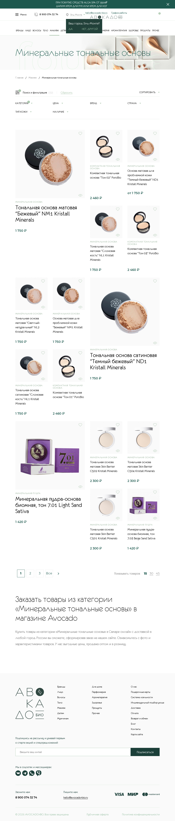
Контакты (135, 729)
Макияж (54, 30)
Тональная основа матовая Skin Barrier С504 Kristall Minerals (141, 466)
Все (49, 573)
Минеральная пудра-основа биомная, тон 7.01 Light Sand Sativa (48, 505)
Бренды (19, 30)
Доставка (135, 707)
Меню (21, 14)
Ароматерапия (119, 30)
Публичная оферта (98, 814)
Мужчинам (63, 718)
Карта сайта (137, 734)
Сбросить (66, 92)
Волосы (37, 30)
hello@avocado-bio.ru (96, 12)
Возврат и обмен (139, 718)
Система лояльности (142, 697)
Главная (19, 77)
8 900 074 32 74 (48, 14)
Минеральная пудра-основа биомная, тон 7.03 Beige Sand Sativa (141, 534)
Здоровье (133, 30)
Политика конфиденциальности (141, 814)
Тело (45, 30)
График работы (119, 12)
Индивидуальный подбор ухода (147, 702)
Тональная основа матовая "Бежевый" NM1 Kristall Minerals (46, 213)
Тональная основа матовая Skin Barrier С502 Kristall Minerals (103, 466)
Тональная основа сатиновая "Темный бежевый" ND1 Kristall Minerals (123, 361)
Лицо (28, 30)
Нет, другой (90, 28)
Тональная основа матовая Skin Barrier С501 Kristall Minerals (103, 534)
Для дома (97, 686)
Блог (133, 723)
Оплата (134, 713)
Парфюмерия (102, 30)
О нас (134, 686)
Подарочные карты (140, 692)
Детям (63, 30)
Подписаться (145, 752)
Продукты (145, 30)
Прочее (155, 30)
